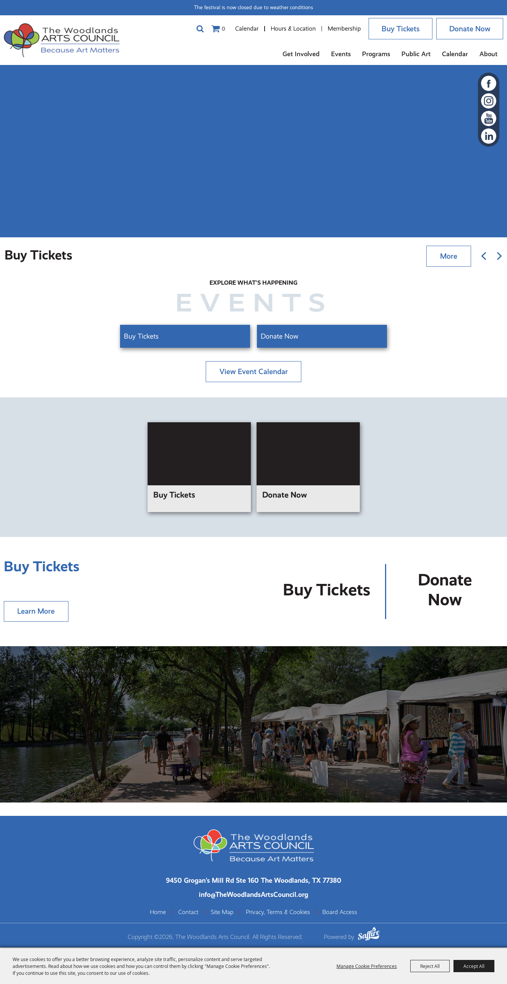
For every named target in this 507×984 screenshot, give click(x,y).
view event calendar (253, 370)
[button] (484, 255)
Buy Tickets (398, 28)
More (448, 255)
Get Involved (301, 54)
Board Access (339, 912)
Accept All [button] (473, 966)
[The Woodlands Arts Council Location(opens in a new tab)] (253, 881)
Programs (376, 54)
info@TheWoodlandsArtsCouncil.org (253, 895)
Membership (341, 28)
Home (158, 912)
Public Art (416, 54)
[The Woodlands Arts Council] (65, 40)
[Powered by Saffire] (368, 935)
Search (196, 28)
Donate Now (469, 28)
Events (341, 54)
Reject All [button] (430, 966)
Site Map (222, 912)
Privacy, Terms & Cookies (278, 912)
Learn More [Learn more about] (36, 611)
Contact (188, 912)
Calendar (243, 28)
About (488, 54)
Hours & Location (289, 28)
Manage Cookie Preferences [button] (366, 966)
